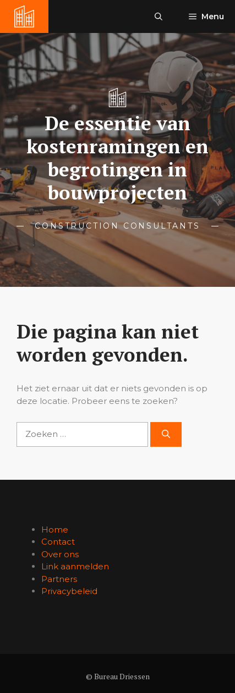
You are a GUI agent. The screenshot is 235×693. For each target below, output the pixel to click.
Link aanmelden (75, 566)
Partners (59, 579)
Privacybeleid (69, 591)
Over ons (60, 554)
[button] (158, 16)
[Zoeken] (166, 434)
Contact (58, 541)
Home (54, 529)
